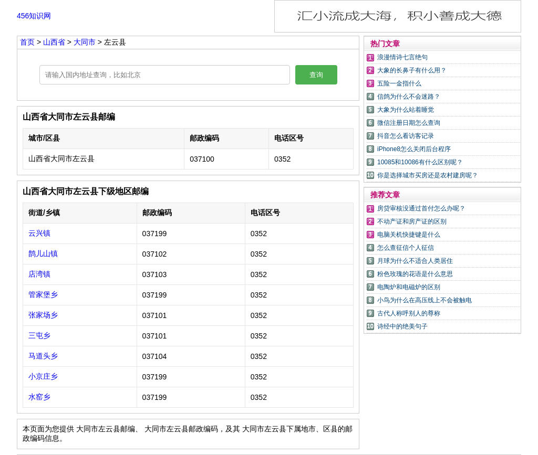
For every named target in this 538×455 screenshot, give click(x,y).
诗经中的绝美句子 (402, 326)
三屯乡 (39, 335)
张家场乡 (43, 315)
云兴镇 (39, 233)
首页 (27, 42)
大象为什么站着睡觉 (405, 109)
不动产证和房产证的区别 (412, 221)
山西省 (55, 42)
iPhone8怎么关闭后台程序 (414, 149)
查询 (316, 75)
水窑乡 (39, 397)
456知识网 (34, 16)
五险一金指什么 (399, 83)
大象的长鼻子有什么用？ (412, 70)
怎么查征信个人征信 (405, 247)
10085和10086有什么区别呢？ (420, 162)
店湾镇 (39, 274)
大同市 (86, 42)
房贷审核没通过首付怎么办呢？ (421, 208)
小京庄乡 (43, 376)
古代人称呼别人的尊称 (408, 313)
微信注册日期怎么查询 (408, 122)
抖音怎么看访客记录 (405, 136)
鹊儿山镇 (43, 253)
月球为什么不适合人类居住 (415, 260)
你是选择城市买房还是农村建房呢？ (427, 175)
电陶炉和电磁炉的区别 (408, 287)
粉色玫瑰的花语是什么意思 (415, 274)
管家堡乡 (43, 294)
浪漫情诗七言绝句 (402, 57)
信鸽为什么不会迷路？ (408, 96)
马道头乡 (43, 356)
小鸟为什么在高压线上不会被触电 (424, 300)
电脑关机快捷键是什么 (408, 234)
